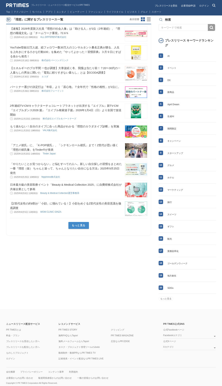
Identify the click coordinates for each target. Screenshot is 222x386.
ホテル (170, 177)
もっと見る (78, 225)
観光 (169, 239)
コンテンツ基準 (56, 372)
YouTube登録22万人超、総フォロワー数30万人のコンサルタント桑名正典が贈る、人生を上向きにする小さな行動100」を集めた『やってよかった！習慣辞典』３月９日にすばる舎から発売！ (65, 52)
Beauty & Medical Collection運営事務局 (60, 193)
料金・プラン (13, 335)
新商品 (170, 92)
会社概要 (10, 372)
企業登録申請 (188, 5)
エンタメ (61, 12)
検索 (211, 27)
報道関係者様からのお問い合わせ (55, 378)
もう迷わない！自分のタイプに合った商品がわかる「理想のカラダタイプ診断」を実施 (64, 126)
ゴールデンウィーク (177, 263)
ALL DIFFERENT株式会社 (53, 37)
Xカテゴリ (168, 347)
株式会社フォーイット (53, 91)
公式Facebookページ (173, 329)
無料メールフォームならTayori (74, 341)
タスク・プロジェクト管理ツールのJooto (79, 347)
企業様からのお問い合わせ (19, 378)
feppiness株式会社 (51, 177)
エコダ (45, 76)
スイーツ (171, 214)
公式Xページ (169, 341)
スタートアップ (175, 153)
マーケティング (175, 190)
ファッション (95, 12)
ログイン (204, 5)
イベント (171, 68)
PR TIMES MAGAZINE (122, 335)
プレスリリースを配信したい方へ (23, 347)
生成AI (170, 116)
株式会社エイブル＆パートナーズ (60, 118)
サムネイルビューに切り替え (143, 19)
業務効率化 (173, 251)
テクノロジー (21, 12)
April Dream (173, 104)
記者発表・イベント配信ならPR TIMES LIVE (81, 358)
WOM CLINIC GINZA (51, 212)
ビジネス (132, 12)
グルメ (144, 12)
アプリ (49, 12)
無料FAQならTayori (68, 335)
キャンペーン (174, 141)
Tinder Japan (49, 153)
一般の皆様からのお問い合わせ (92, 378)
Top (8, 12)
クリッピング (117, 329)
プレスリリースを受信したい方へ (23, 341)
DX (169, 80)
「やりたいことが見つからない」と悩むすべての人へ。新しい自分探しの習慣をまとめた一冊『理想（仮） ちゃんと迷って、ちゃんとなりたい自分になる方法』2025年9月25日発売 (66, 168)
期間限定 (171, 128)
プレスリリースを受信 (166, 5)
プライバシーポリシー (31, 372)
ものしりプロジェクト (17, 353)
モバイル (37, 12)
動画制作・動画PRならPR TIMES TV (77, 353)
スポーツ (156, 12)
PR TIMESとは (13, 329)
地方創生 (171, 275)
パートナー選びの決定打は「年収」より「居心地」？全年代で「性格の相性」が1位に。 (65, 86)
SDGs (170, 288)
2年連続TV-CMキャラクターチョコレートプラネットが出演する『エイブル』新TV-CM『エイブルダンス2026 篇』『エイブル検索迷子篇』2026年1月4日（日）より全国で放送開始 (66, 110)
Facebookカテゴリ (172, 335)
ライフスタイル (114, 12)
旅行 (169, 202)
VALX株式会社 (50, 130)
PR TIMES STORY (68, 329)
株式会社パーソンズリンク (55, 60)
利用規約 (73, 372)
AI (168, 56)
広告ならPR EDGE (120, 341)
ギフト (170, 226)
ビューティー (77, 12)
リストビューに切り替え (149, 19)
